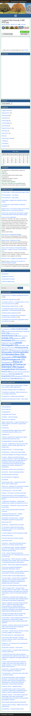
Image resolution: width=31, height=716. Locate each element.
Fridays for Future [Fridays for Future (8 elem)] (8, 343)
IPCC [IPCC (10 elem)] (8, 350)
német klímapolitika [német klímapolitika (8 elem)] (16, 374)
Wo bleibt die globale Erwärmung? (10, 474)
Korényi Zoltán (5, 120)
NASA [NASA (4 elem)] (21, 371)
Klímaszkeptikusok (6, 406)
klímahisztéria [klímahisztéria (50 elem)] (15, 354)
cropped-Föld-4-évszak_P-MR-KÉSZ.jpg (13, 21)
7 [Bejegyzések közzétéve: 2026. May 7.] (15, 158)
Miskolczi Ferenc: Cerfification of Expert (11, 240)
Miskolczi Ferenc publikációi (8, 419)
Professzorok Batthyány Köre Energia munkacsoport (14, 454)
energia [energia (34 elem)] (7, 338)
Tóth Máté (4, 143)
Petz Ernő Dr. (5, 133)
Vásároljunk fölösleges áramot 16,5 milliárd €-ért (13, 389)
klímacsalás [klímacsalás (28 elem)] (9, 352)
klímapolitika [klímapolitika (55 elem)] (14, 358)
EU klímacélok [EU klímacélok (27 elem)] (13, 339)
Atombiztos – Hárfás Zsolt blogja (9, 417)
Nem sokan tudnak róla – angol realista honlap (13, 635)
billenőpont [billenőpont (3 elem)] (20, 331)
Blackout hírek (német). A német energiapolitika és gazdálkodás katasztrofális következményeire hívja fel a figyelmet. (15, 497)
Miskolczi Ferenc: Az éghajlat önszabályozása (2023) (14, 258)
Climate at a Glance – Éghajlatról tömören (12, 686)
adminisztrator (6, 24)
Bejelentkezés (5, 273)
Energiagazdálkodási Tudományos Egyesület (12, 441)
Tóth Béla (4, 141)
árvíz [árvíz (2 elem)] (23, 378)
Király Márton (5, 118)
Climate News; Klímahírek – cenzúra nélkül (12, 647)
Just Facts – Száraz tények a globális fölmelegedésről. (15, 564)
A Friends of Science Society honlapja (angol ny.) (13, 575)
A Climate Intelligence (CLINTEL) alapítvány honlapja (14, 533)
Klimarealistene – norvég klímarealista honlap (13, 709)
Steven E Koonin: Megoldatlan (9, 217)
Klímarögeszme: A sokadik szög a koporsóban (13, 396)
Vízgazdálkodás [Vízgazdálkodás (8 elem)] (16, 378)
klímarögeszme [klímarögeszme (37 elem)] (15, 359)
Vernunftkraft (5, 479)
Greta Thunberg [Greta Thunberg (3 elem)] (10, 347)
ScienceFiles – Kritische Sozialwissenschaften (13, 472)
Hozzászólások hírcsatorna (8, 279)
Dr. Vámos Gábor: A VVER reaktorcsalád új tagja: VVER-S (15, 192)
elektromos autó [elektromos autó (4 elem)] (22, 336)
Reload (26, 50)
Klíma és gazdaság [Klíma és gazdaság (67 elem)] (12, 363)
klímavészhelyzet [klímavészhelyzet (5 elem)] (7, 362)
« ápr (3, 164)
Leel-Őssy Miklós (6, 123)
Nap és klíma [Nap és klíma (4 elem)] (15, 371)
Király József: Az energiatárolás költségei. (12, 234)
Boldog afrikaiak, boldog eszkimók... (10, 306)
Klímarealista (4, 1)
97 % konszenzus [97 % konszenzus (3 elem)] (6, 329)
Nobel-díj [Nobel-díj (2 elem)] (5, 374)
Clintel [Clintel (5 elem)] (26, 331)
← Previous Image (7, 34)
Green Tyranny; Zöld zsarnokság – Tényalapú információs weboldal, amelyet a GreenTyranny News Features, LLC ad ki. (14, 639)
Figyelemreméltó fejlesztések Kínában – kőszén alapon (15, 399)
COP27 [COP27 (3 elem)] (12, 333)
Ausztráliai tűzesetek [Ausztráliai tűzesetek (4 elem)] (11, 331)
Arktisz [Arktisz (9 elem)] (14, 329)
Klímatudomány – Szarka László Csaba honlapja (13, 452)
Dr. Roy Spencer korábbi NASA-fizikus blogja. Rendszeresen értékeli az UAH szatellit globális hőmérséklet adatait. (13, 529)
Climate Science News (7, 535)
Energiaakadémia (6, 412)
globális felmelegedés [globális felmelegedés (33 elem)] (12, 344)
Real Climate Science (7, 540)
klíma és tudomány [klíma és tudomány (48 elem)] (14, 365)
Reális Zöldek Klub (6, 409)
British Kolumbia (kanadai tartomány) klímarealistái (14, 702)
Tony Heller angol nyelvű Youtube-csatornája (12, 538)
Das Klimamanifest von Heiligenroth (10, 477)
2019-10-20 (15, 24)
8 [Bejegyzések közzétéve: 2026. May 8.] (19, 158)
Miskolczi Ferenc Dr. (7, 128)
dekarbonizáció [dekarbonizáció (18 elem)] (9, 336)
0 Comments (23, 24)
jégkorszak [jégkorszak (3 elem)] (15, 350)
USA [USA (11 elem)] (26, 376)
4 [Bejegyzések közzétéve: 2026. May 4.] (3, 158)
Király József (5, 115)
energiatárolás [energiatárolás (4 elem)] (17, 338)
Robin (3, 135)
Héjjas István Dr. (6, 113)
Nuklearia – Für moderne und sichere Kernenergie (14, 493)
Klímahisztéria (5, 427)
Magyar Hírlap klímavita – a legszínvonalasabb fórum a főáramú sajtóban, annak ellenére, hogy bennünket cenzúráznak (15, 423)
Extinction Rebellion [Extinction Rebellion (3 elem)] (20, 340)
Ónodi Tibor (4, 130)
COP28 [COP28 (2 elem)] (17, 333)
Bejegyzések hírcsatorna (8, 276)
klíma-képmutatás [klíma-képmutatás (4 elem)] (23, 350)
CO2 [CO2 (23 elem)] (5, 333)
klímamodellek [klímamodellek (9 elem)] (7, 357)
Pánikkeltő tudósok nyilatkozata (9, 313)
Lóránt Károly (5, 125)
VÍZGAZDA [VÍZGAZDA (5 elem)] (5, 378)
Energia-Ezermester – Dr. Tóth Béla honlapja (12, 449)
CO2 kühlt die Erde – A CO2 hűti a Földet (11, 490)
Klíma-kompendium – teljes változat (10, 197)
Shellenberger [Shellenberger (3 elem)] (18, 376)
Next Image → (25, 34)
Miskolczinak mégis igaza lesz (9, 299)
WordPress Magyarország (8, 281)
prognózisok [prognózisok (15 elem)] (8, 376)
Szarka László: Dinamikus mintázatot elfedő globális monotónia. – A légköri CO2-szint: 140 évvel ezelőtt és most (14, 249)
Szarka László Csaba (7, 138)
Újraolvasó (4, 146)
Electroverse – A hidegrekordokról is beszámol (13, 524)
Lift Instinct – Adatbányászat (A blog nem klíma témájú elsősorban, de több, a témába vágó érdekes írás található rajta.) (15, 445)
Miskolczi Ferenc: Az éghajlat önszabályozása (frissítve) (15, 295)
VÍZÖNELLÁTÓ (5, 434)
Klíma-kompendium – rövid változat (10, 195)
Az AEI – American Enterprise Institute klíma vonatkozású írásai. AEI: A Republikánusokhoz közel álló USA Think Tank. (15, 554)
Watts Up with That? (6, 522)
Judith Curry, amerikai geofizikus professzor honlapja (14, 585)
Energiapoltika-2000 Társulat (9, 414)
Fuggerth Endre (5, 110)
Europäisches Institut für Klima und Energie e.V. (13, 469)
